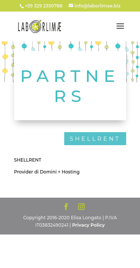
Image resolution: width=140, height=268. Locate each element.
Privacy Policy (88, 225)
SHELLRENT (95, 138)
